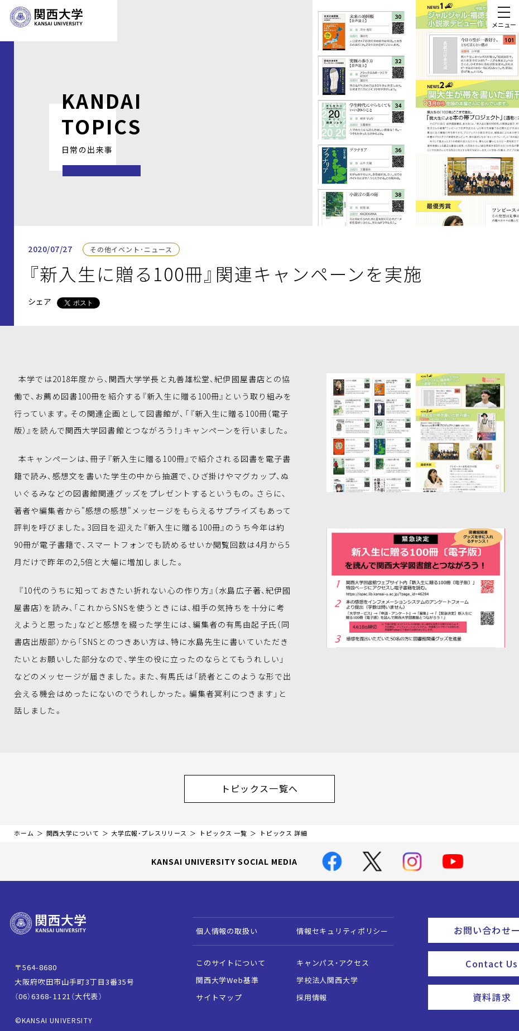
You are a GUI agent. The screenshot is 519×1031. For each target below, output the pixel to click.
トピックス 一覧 (223, 827)
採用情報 (306, 991)
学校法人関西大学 (322, 974)
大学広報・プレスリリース (149, 827)
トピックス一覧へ (270, 785)
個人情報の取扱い (221, 925)
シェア (39, 301)
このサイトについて (225, 957)
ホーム (24, 827)
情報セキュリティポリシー (337, 925)
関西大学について (72, 827)
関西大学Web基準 (221, 974)
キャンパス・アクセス (327, 957)
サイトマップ (213, 991)
